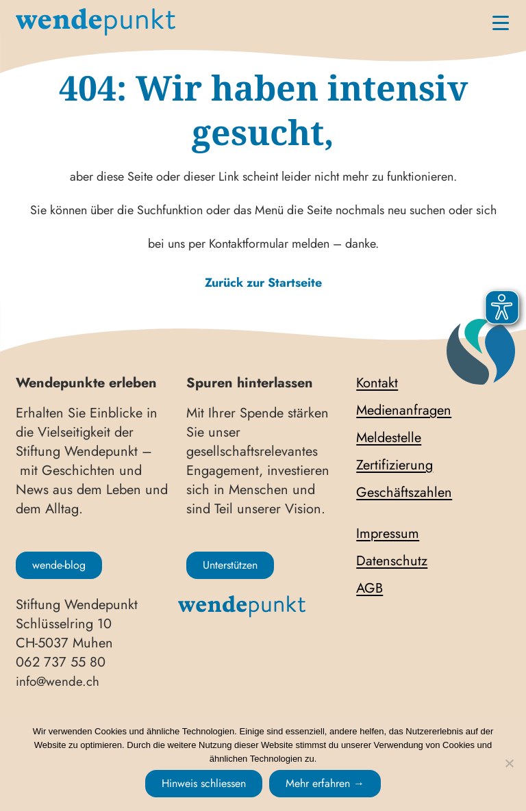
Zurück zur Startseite (263, 283)
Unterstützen (230, 565)
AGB (369, 588)
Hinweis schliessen (204, 783)
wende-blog (59, 565)
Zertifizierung (394, 465)
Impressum (387, 533)
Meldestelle (388, 438)
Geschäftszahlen (404, 492)
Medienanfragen (403, 410)
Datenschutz (391, 561)
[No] (509, 763)
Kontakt (377, 383)
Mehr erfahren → (325, 783)
